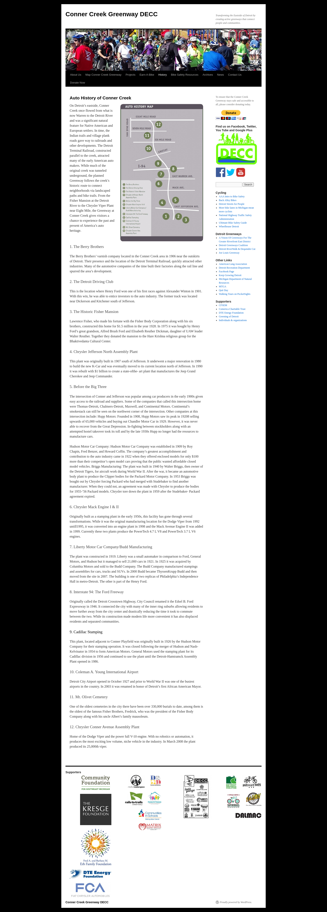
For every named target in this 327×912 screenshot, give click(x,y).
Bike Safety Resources (185, 74)
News (220, 74)
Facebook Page (226, 271)
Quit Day (223, 290)
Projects (130, 74)
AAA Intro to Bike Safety (232, 196)
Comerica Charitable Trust (232, 309)
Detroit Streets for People (231, 204)
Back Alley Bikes (227, 200)
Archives (207, 74)
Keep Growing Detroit (230, 275)
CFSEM (223, 305)
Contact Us (234, 74)
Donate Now (77, 82)
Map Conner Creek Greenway (103, 74)
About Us (75, 74)
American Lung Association (233, 264)
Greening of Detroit (229, 316)
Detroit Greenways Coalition (233, 245)
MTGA (222, 286)
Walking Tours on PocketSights (234, 294)
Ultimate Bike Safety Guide (233, 222)
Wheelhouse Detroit (229, 226)
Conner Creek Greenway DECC (111, 14)
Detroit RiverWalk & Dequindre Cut (237, 249)
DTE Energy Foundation (231, 312)
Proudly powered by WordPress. (236, 902)
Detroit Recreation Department (234, 267)
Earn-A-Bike (147, 74)
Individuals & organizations (233, 320)
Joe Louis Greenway (229, 252)
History (162, 74)
